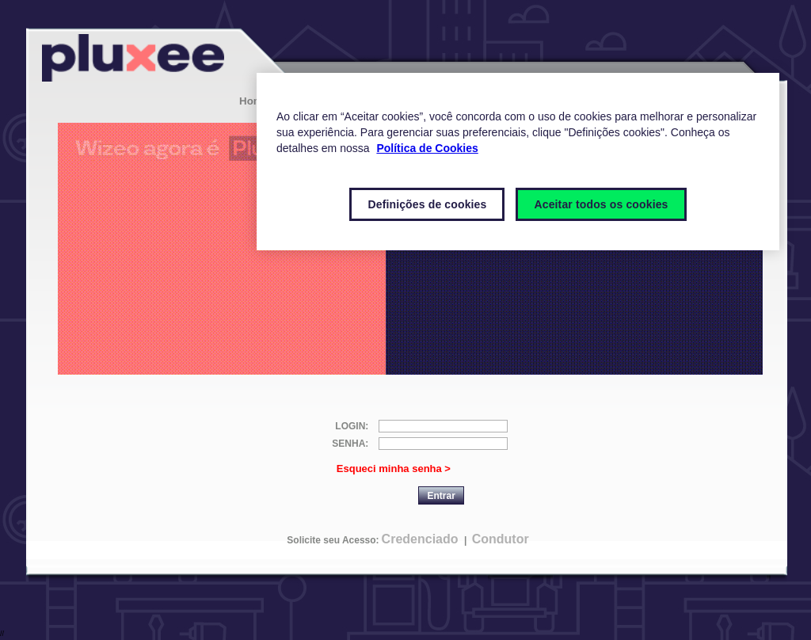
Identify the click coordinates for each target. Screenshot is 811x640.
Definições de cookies (426, 204)
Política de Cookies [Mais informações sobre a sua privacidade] (427, 148)
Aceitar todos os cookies (601, 204)
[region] (518, 161)
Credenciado (420, 539)
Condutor (500, 539)
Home (253, 101)
